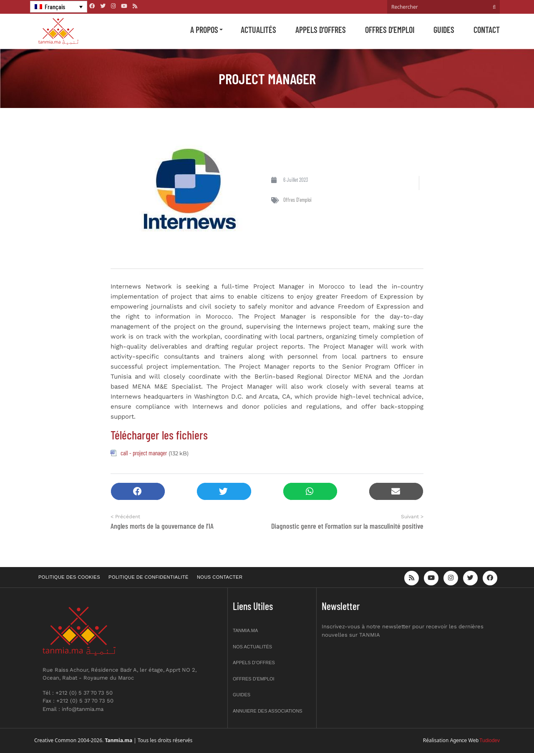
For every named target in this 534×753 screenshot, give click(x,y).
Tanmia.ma (245, 630)
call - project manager (144, 453)
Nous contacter (219, 577)
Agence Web (464, 740)
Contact (487, 30)
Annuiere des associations (267, 710)
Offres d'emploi (297, 199)
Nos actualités (252, 646)
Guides (443, 30)
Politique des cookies (69, 577)
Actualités (258, 30)
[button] (138, 491)
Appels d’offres (320, 30)
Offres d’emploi (389, 30)
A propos (204, 30)
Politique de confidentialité (148, 577)
